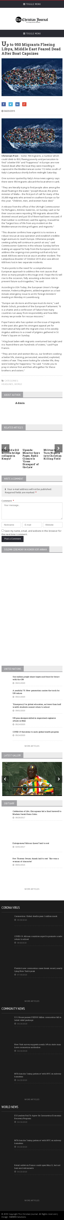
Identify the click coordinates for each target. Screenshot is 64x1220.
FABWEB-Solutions (17, 1217)
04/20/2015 (8, 111)
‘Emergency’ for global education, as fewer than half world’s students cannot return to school (37, 705)
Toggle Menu (32, 4)
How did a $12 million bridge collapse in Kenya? (11, 454)
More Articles (32, 746)
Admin (20, 403)
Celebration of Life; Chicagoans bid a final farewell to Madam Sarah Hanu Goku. (37, 812)
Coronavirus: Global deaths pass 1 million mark (35, 916)
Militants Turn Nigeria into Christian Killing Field (53, 454)
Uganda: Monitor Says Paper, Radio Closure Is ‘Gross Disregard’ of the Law (31, 458)
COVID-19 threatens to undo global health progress (36, 732)
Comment (8, 500)
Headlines (7, 384)
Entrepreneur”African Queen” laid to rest (31, 843)
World (18, 384)
